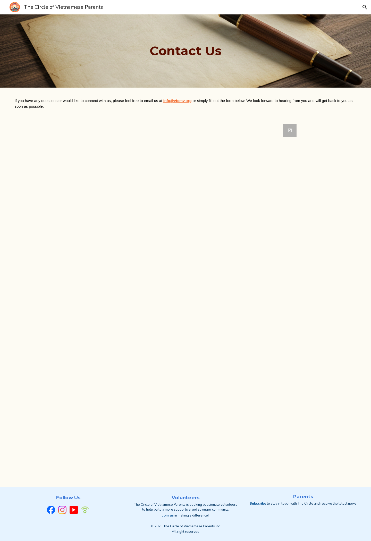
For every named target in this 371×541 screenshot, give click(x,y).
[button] (365, 7)
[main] (185, 51)
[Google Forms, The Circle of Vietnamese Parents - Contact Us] (185, 303)
